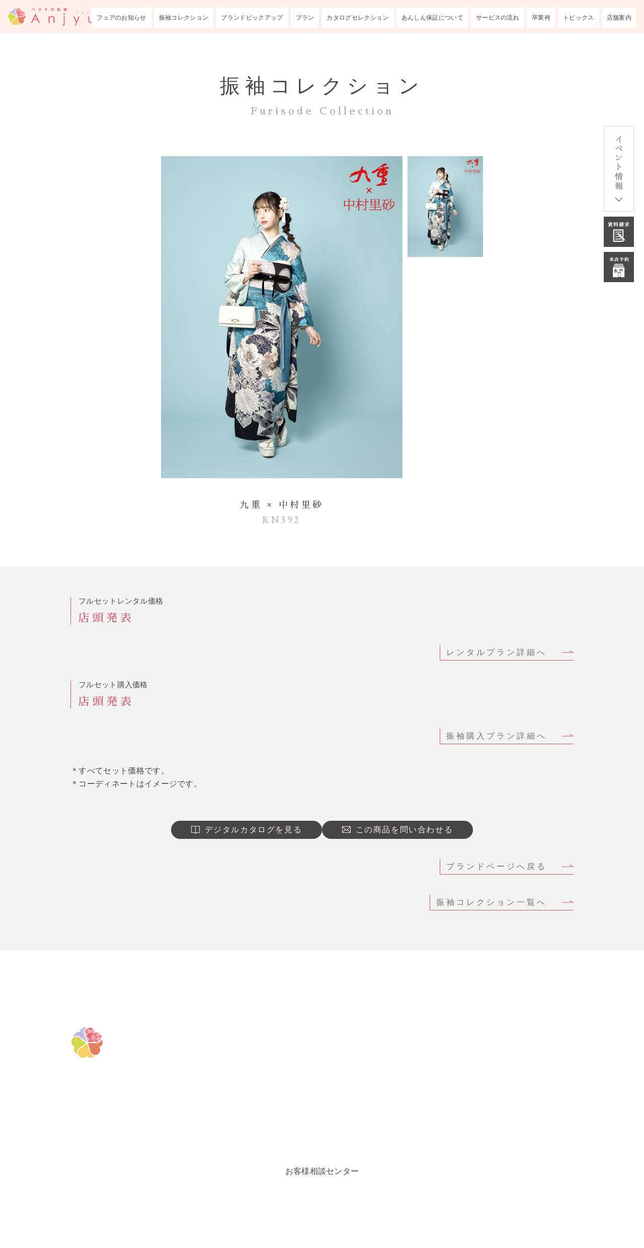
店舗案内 (619, 17)
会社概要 (461, 1132)
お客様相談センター (322, 1171)
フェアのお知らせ (121, 17)
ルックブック (329, 1132)
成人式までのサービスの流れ (507, 1057)
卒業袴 (541, 17)
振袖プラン (324, 1107)
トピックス (578, 17)
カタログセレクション (357, 17)
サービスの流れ (497, 17)
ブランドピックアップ (252, 17)
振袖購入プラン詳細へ (496, 736)
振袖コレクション (184, 17)
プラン (305, 17)
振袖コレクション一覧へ (491, 902)
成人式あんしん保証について (507, 1031)
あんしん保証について (432, 17)
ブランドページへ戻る (496, 866)
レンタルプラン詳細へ (496, 652)
